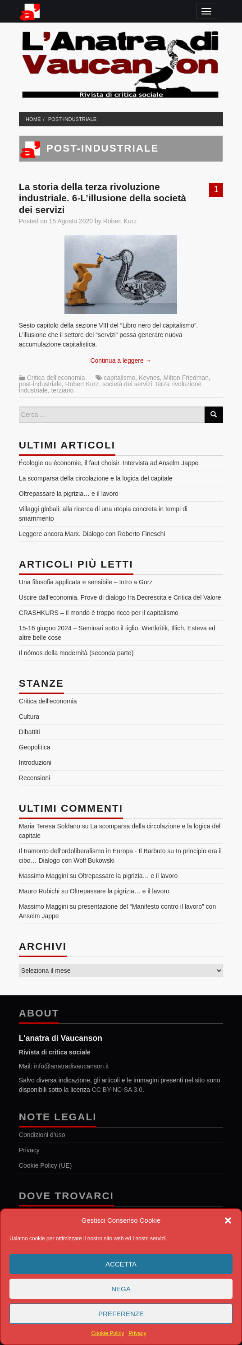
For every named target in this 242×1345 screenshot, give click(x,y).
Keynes (149, 377)
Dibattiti (29, 731)
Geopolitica (34, 747)
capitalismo (119, 377)
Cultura (29, 716)
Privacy (137, 1333)
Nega (121, 1289)
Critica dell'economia (56, 377)
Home (33, 119)
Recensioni (34, 777)
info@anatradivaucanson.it (71, 1066)
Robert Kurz (120, 221)
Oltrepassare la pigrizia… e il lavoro (69, 493)
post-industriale (72, 119)
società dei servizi (127, 384)
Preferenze (121, 1313)
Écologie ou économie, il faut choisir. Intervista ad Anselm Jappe (108, 463)
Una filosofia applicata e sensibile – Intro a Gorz (86, 582)
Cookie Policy (107, 1333)
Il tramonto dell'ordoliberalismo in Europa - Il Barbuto (92, 851)
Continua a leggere (120, 360)
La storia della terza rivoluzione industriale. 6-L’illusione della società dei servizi (102, 197)
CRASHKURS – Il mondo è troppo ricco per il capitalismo (98, 612)
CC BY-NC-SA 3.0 (117, 1089)
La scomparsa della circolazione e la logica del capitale (96, 478)
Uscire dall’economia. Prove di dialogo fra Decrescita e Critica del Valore (120, 597)
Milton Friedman (186, 377)
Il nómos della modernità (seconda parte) (76, 652)
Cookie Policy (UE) (45, 1165)
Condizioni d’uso (42, 1134)
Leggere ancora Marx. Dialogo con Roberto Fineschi (92, 533)
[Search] (214, 414)
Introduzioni (35, 762)
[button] (228, 1220)
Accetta (121, 1264)
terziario (62, 390)
